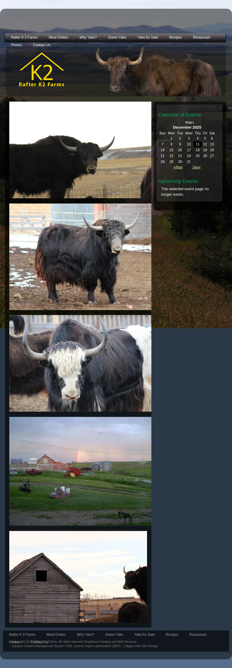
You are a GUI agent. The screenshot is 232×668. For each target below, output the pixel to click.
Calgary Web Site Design (140, 646)
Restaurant (201, 37)
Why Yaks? (88, 37)
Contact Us (41, 45)
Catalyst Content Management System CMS (42, 646)
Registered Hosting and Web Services (110, 641)
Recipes (175, 37)
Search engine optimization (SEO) (98, 646)
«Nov (177, 167)
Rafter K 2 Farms (24, 37)
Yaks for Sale (147, 37)
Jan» (196, 167)
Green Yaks (117, 37)
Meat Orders (58, 37)
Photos (16, 45)
